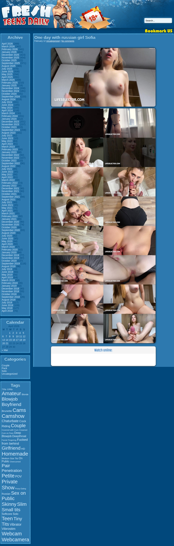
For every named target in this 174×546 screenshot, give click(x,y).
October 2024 (9, 93)
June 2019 (7, 271)
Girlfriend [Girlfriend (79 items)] (11, 448)
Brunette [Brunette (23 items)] (7, 410)
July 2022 (7, 169)
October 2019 (9, 260)
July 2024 (7, 102)
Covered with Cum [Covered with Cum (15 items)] (10, 430)
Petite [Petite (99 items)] (8, 476)
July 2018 (7, 302)
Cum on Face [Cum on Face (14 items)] (8, 433)
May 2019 (7, 274)
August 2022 (8, 166)
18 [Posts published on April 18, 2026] (20, 339)
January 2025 (9, 85)
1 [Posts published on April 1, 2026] (9, 333)
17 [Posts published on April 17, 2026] (17, 339)
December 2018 (10, 288)
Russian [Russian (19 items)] (6, 493)
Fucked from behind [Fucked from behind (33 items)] (15, 441)
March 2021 (8, 213)
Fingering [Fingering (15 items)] (12, 440)
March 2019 (8, 280)
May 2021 (7, 207)
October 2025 (9, 60)
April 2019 (7, 277)
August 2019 (8, 266)
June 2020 (7, 238)
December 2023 (10, 121)
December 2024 (10, 88)
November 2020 (10, 224)
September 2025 (11, 63)
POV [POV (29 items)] (18, 476)
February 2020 (10, 249)
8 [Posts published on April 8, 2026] (9, 336)
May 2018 (7, 308)
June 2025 (7, 71)
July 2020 (7, 235)
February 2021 (10, 216)
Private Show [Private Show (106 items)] (10, 484)
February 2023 (10, 149)
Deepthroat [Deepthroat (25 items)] (19, 436)
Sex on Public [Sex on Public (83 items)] (14, 496)
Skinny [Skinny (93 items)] (9, 504)
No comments (67, 41)
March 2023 (8, 146)
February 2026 (10, 49)
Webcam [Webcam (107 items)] (12, 533)
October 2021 (9, 194)
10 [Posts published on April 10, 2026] (17, 336)
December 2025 (10, 54)
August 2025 (8, 66)
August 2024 (8, 99)
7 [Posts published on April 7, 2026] (6, 336)
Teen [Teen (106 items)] (7, 518)
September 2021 (11, 196)
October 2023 (9, 127)
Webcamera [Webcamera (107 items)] (15, 539)
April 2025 (7, 77)
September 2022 (11, 163)
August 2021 (8, 199)
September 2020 (11, 230)
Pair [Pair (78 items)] (6, 465)
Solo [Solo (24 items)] (15, 513)
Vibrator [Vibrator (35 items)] (15, 524)
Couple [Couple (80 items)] (18, 425)
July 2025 (7, 68)
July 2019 (7, 269)
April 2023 (7, 143)
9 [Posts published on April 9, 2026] (13, 336)
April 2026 (7, 43)
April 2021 (7, 210)
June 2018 (7, 305)
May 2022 (7, 174)
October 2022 (9, 160)
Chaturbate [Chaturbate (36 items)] (10, 421)
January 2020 (9, 252)
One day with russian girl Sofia (65, 37)
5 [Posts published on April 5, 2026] (23, 333)
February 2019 (10, 283)
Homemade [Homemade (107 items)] (15, 454)
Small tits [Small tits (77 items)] (11, 509)
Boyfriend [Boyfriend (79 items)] (11, 404)
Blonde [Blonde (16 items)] (25, 394)
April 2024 (7, 110)
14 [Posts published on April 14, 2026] (7, 339)
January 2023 (9, 152)
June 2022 (7, 171)
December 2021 (10, 188)
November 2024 (10, 91)
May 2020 (7, 241)
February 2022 (10, 182)
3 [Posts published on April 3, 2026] (16, 333)
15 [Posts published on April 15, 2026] (10, 339)
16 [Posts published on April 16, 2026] (14, 339)
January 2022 (9, 185)
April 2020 (7, 244)
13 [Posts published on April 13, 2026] (3, 339)
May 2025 (7, 74)
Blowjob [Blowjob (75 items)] (10, 399)
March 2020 (8, 246)
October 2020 (9, 227)
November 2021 (10, 191)
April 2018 (7, 310)
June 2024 (7, 104)
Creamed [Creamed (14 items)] (23, 430)
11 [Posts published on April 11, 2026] (20, 336)
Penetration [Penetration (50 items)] (12, 470)
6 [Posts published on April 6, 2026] (3, 336)
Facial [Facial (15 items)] (4, 440)
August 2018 (8, 299)
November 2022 (10, 157)
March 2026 (8, 46)
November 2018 (10, 291)
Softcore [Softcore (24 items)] (7, 513)
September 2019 (11, 263)
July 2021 (7, 202)
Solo (4, 371)
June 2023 (7, 138)
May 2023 (7, 141)
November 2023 (10, 124)
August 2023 (8, 132)
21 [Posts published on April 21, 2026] (7, 343)
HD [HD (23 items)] (23, 448)
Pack (4, 368)
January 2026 (9, 52)
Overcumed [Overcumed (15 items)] (15, 461)
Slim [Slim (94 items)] (22, 504)
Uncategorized (9, 373)
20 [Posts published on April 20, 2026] (3, 343)
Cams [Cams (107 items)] (19, 410)
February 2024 (10, 116)
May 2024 (7, 107)
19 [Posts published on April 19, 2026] (24, 339)
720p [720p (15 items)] (4, 389)
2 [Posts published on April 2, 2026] (13, 333)
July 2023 (7, 135)
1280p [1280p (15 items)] (10, 389)
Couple (5, 365)
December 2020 (10, 221)
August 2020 (8, 233)
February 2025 (10, 82)
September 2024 (11, 96)
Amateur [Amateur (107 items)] (11, 393)
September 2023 (11, 130)
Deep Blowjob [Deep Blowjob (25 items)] (11, 434)
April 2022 (7, 177)
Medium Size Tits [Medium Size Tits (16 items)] (10, 458)
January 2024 (9, 118)
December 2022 (10, 155)
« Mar (5, 350)
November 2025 (10, 57)
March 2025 (8, 79)
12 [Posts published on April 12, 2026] (24, 336)
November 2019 (10, 258)
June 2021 (7, 205)
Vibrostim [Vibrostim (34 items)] (8, 529)
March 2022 (8, 180)
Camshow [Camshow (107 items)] (13, 416)
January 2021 (9, 219)
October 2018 (9, 294)
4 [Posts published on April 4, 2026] (20, 333)
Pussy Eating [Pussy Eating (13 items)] (20, 489)
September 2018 (11, 297)
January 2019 (9, 285)
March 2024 (8, 113)
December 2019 (10, 255)
